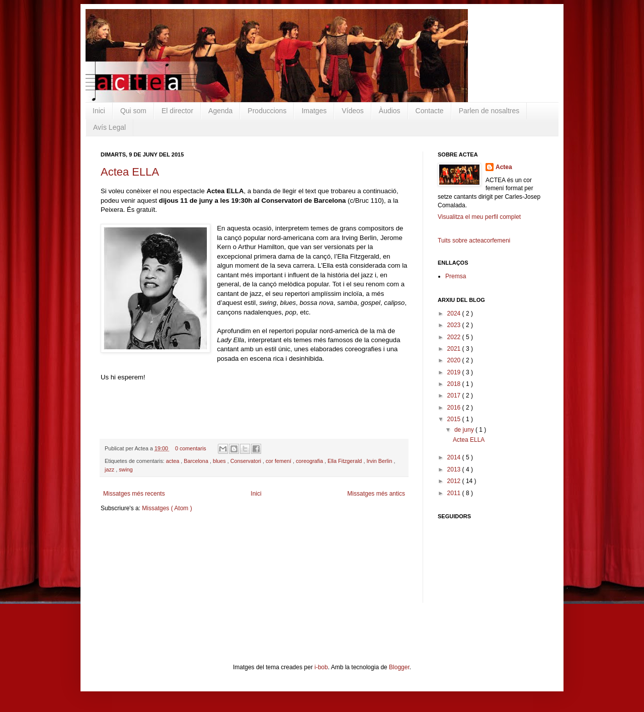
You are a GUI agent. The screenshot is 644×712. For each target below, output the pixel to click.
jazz (110, 469)
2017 (454, 395)
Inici (99, 111)
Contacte (430, 111)
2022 (454, 337)
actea (173, 461)
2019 (454, 372)
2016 (454, 407)
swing (126, 469)
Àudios (389, 111)
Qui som (133, 111)
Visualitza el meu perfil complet (479, 216)
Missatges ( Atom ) (167, 508)
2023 (454, 325)
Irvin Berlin (379, 461)
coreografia (310, 461)
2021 (454, 348)
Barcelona (197, 461)
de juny (464, 429)
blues (220, 461)
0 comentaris (191, 448)
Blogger (399, 667)
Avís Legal (109, 127)
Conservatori (246, 461)
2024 (454, 313)
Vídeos (353, 111)
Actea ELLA (130, 172)
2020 (454, 360)
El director (177, 111)
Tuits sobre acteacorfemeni (474, 240)
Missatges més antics (376, 493)
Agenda (220, 111)
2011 (454, 493)
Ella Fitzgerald (345, 461)
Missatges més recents (134, 493)
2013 (454, 469)
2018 (454, 383)
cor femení (279, 461)
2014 (454, 457)
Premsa (455, 276)
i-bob (321, 667)
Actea (504, 167)
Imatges (314, 111)
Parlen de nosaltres (489, 111)
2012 (454, 481)
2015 (454, 419)
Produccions (267, 111)
